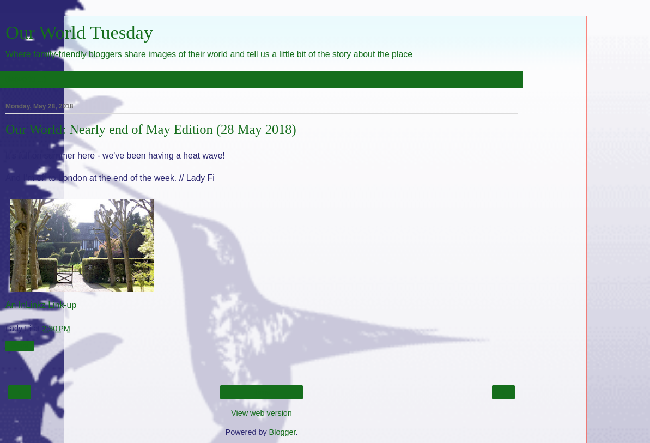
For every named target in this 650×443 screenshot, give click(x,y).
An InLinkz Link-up (40, 305)
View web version (261, 413)
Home (261, 392)
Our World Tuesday (79, 32)
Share (19, 346)
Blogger (282, 432)
